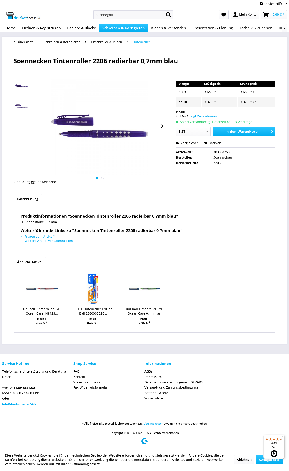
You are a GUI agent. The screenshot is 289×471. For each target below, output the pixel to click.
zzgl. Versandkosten (204, 116)
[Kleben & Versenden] (168, 28)
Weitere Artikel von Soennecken (47, 241)
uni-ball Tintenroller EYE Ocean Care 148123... (41, 311)
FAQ (76, 371)
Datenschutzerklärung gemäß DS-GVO (173, 382)
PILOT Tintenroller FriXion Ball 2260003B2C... (93, 311)
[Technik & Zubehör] (255, 28)
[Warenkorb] (274, 14)
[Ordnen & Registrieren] (41, 28)
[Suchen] (168, 14)
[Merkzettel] (224, 14)
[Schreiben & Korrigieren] (123, 28)
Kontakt (79, 377)
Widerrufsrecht (156, 398)
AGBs (148, 371)
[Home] (10, 28)
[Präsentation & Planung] (212, 28)
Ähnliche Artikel (29, 262)
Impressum (153, 377)
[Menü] (281, 437)
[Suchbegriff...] (133, 14)
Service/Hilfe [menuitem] (272, 4)
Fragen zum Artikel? (38, 236)
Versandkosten (153, 423)
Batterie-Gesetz (156, 393)
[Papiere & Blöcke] (81, 28)
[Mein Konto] (245, 14)
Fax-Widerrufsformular (90, 387)
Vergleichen (187, 143)
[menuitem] (133, 14)
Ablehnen (244, 459)
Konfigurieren (269, 459)
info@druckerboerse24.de (19, 404)
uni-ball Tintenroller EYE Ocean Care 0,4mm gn (144, 311)
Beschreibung (27, 199)
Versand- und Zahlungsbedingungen (172, 387)
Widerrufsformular (87, 382)
